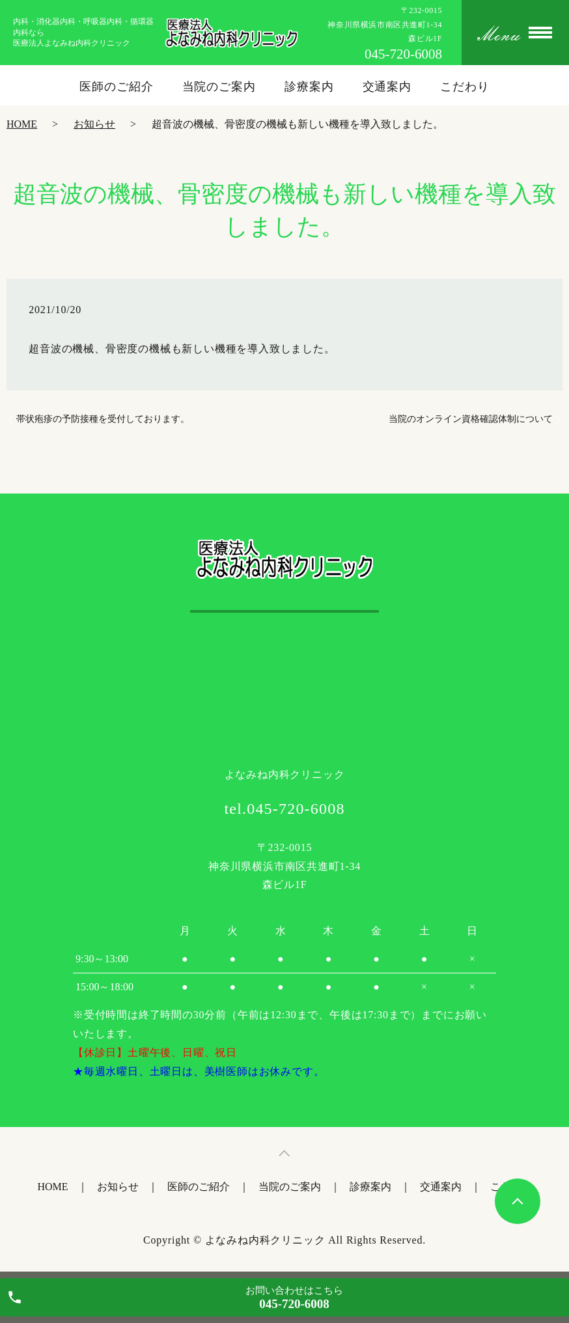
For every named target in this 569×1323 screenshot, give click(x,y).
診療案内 (309, 86)
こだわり (465, 86)
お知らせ (94, 124)
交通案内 (387, 86)
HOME (22, 124)
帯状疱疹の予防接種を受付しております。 (102, 419)
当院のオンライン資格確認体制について (471, 419)
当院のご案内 (219, 86)
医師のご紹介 (116, 86)
